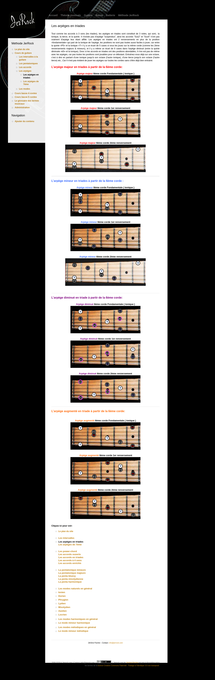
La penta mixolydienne (70, 579)
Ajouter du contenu (24, 121)
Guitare (88, 15)
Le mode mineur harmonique (74, 622)
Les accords (25, 67)
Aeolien (62, 611)
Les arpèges (25, 71)
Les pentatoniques (28, 63)
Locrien (62, 614)
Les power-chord (67, 551)
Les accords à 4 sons (70, 560)
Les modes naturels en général (75, 588)
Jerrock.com (118, 663)
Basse (99, 15)
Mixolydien (64, 607)
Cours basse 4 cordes (26, 93)
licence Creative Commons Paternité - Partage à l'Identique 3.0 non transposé (128, 666)
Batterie (110, 15)
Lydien (62, 603)
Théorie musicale (71, 15)
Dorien (62, 596)
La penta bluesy (67, 576)
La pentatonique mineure (72, 570)
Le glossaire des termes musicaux (27, 102)
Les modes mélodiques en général (77, 627)
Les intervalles (66, 538)
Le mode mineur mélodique (73, 631)
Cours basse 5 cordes (26, 97)
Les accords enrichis (69, 563)
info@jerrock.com (116, 643)
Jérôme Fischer (132, 663)
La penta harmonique (70, 581)
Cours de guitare (23, 53)
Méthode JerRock (128, 15)
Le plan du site (22, 49)
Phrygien (63, 599)
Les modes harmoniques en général (78, 619)
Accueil (53, 15)
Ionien (61, 592)
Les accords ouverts (69, 554)
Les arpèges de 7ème (31, 83)
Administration (22, 107)
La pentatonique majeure (72, 573)
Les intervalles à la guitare (28, 58)
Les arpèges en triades (31, 76)
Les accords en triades (70, 557)
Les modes (24, 89)
